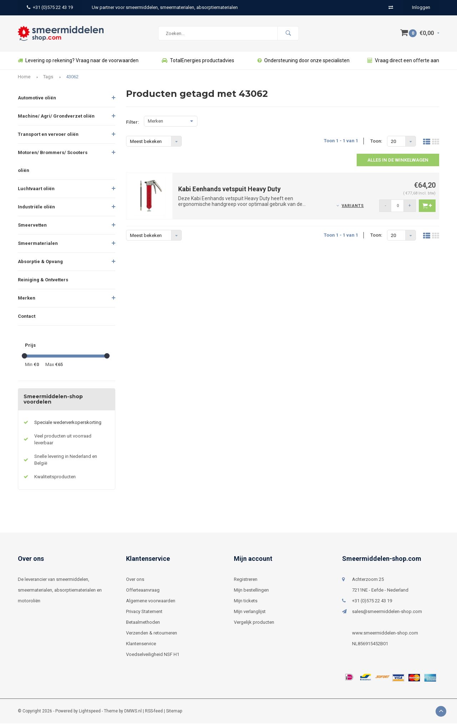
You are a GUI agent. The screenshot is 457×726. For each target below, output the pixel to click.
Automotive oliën (37, 100)
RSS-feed (154, 713)
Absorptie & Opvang (40, 264)
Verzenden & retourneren (151, 635)
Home (24, 79)
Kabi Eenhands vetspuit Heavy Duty (229, 191)
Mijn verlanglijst (250, 614)
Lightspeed (90, 713)
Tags (48, 79)
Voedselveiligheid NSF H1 (152, 657)
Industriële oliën (36, 209)
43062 (72, 79)
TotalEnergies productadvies (198, 63)
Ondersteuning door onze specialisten (303, 63)
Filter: (132, 124)
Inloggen (421, 7)
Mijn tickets (245, 603)
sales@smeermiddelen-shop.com (387, 614)
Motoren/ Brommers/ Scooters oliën (52, 164)
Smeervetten (32, 227)
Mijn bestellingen (251, 592)
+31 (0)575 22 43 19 (50, 7)
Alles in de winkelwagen (397, 162)
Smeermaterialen (38, 245)
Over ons (135, 581)
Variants (353, 208)
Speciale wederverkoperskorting (67, 425)
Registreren (245, 581)
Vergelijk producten (254, 624)
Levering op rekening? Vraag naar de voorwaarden (78, 63)
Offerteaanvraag (143, 592)
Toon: (376, 143)
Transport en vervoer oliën (48, 136)
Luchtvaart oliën (36, 191)
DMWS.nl (133, 713)
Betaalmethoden (143, 624)
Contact (26, 318)
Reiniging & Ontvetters (43, 282)
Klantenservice (141, 646)
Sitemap (174, 713)
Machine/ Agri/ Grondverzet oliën (56, 118)
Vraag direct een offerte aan (403, 63)
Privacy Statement (144, 614)
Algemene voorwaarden (150, 603)
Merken (26, 300)
